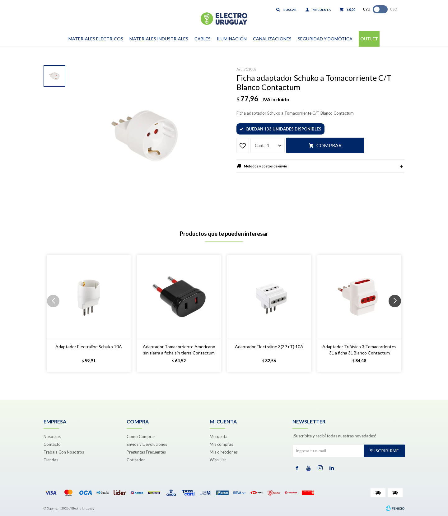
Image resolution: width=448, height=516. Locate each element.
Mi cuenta (218, 436)
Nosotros (52, 436)
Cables (202, 38)
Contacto (52, 444)
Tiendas (51, 459)
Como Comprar (141, 436)
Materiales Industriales (158, 38)
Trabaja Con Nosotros (64, 452)
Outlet (369, 38)
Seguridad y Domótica (325, 38)
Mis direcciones (224, 452)
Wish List (218, 459)
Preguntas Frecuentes (146, 452)
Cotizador (136, 459)
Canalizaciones (272, 38)
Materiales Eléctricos (95, 38)
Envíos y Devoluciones (147, 444)
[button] (397, 313)
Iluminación (232, 38)
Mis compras (221, 444)
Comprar (329, 145)
